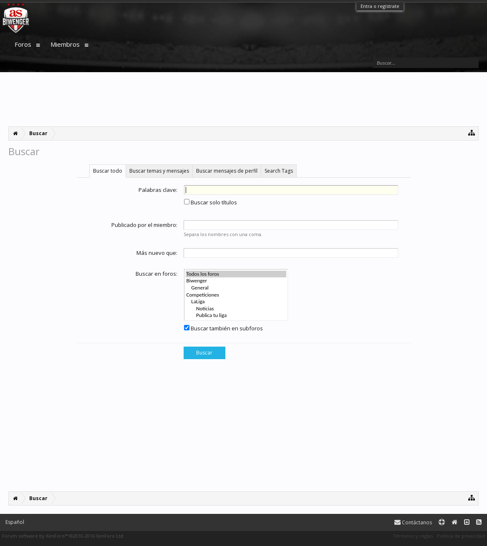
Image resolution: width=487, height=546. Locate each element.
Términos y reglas (413, 536)
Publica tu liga (236, 315)
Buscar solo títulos (210, 202)
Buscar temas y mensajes (159, 170)
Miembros (65, 44)
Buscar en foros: (156, 273)
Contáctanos (413, 522)
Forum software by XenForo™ (63, 536)
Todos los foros (236, 274)
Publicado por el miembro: (144, 225)
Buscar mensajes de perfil (226, 170)
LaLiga (236, 301)
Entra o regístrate (380, 6)
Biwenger (236, 280)
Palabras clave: (158, 190)
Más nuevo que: (156, 253)
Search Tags (279, 170)
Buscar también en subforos (223, 328)
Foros (23, 44)
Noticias (236, 308)
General (236, 288)
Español (14, 522)
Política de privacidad (461, 536)
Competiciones (236, 295)
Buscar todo (107, 170)
